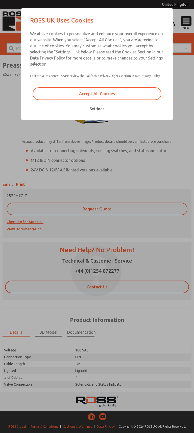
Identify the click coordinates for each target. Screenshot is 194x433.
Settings (97, 109)
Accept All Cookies (97, 93)
